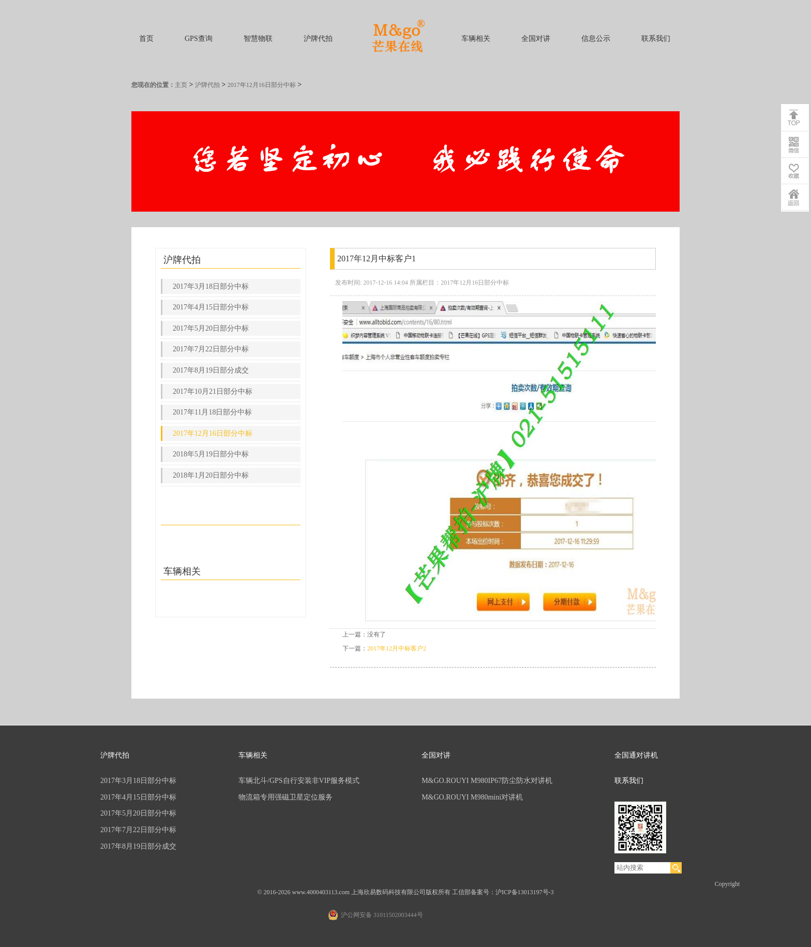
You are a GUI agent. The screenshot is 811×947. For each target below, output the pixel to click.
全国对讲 (535, 38)
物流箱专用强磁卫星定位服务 (285, 797)
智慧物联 (258, 38)
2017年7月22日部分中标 (211, 349)
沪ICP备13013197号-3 (524, 892)
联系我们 (655, 38)
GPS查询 (199, 38)
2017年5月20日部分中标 (211, 328)
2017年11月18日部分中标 (212, 412)
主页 (181, 84)
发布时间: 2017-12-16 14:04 (371, 282)
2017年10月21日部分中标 (212, 391)
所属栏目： (425, 282)
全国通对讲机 (636, 755)
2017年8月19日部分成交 (211, 370)
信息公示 (595, 38)
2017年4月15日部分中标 (211, 307)
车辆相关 (475, 38)
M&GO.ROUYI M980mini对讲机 (472, 797)
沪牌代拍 (318, 38)
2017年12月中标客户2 (396, 648)
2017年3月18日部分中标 (211, 286)
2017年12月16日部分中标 (262, 84)
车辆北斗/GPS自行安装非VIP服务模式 (298, 781)
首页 (146, 38)
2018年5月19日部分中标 (211, 454)
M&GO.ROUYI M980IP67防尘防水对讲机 (487, 781)
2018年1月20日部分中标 (211, 475)
